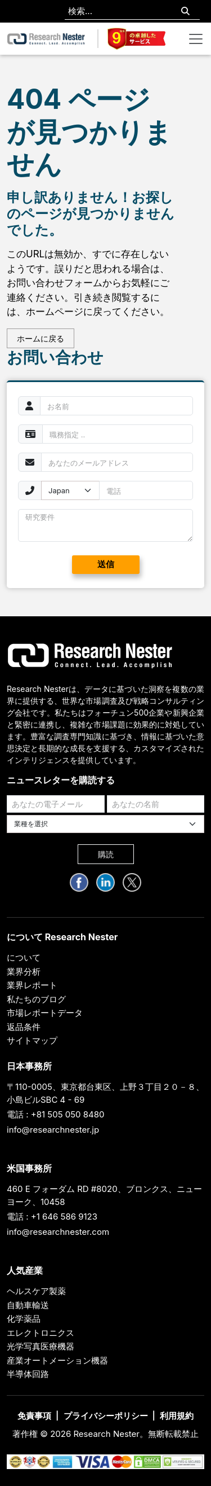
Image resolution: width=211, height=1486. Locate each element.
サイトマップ (32, 1040)
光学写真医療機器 (40, 1346)
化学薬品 (24, 1318)
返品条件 (24, 1027)
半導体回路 (28, 1374)
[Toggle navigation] (195, 39)
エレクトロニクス (40, 1332)
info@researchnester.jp (53, 1129)
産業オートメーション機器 (57, 1360)
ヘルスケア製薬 (36, 1291)
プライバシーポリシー (106, 1415)
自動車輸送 (28, 1305)
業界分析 (24, 971)
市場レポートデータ (45, 1012)
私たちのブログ (36, 999)
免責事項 (34, 1415)
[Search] (185, 12)
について (24, 957)
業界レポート (32, 985)
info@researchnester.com (58, 1231)
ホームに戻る (40, 338)
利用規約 (177, 1415)
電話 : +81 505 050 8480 (56, 1114)
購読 (106, 854)
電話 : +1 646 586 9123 (52, 1216)
